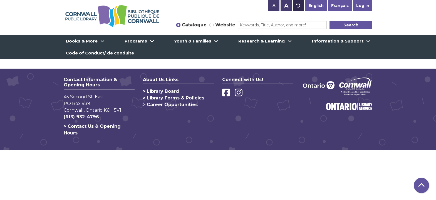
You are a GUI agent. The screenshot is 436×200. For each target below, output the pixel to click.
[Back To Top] (421, 185)
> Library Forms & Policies (173, 98)
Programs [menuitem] (136, 41)
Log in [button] (362, 5)
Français (340, 5)
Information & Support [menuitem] (337, 41)
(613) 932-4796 (81, 116)
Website (225, 25)
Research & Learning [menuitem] (261, 41)
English (316, 5)
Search (350, 25)
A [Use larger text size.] (286, 5)
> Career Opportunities (170, 104)
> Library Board (161, 91)
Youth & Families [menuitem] (192, 41)
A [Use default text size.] (298, 5)
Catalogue (194, 25)
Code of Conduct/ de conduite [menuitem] (100, 53)
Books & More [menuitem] (82, 41)
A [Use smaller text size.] (274, 5)
